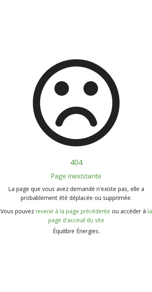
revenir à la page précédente (73, 211)
